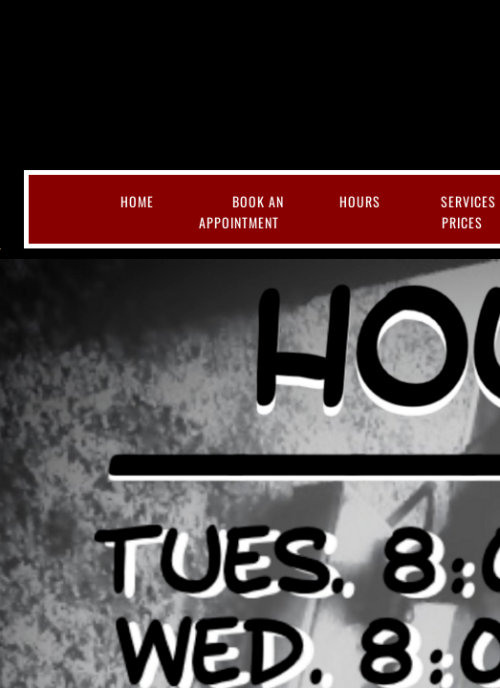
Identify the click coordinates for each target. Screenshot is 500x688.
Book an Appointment (241, 211)
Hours (359, 201)
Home (137, 201)
